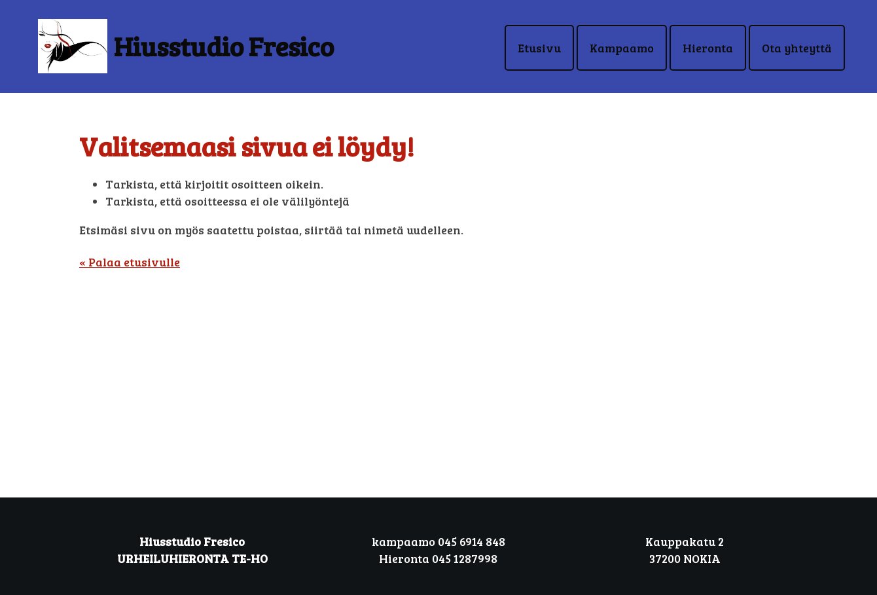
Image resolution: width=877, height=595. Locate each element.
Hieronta (708, 48)
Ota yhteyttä (797, 48)
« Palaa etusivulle (129, 262)
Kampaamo (622, 48)
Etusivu (539, 48)
